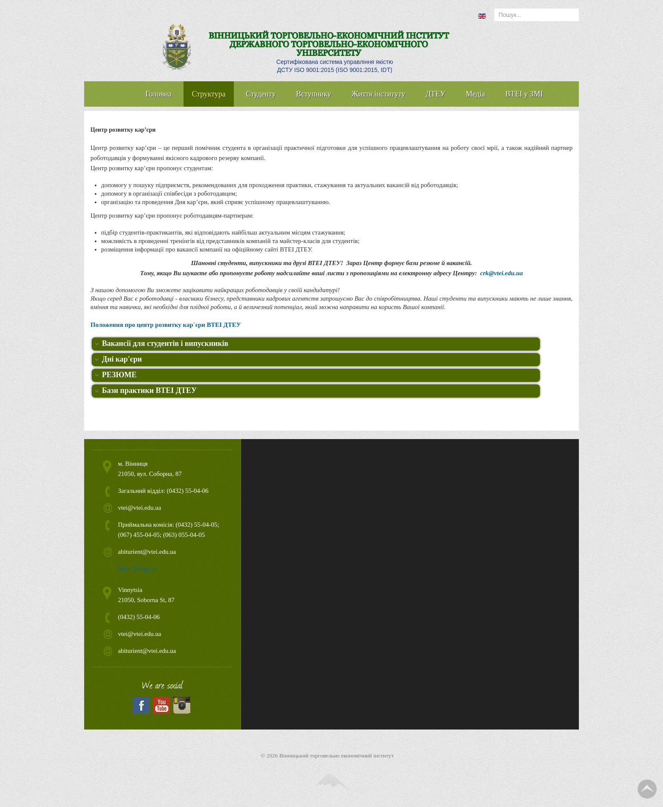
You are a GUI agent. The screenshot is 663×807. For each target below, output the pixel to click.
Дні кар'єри (122, 359)
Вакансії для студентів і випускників (165, 343)
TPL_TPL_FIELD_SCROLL (647, 789)
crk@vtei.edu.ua (501, 272)
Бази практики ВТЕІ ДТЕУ (149, 390)
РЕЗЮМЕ (119, 374)
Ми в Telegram (137, 568)
